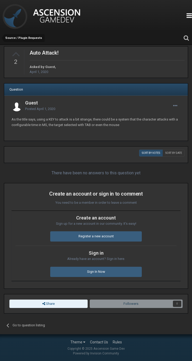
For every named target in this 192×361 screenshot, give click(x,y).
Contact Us (99, 342)
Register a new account (96, 236)
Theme (77, 342)
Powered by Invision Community (96, 353)
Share (48, 304)
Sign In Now (96, 272)
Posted (40, 109)
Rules (117, 342)
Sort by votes (151, 152)
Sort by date (173, 152)
